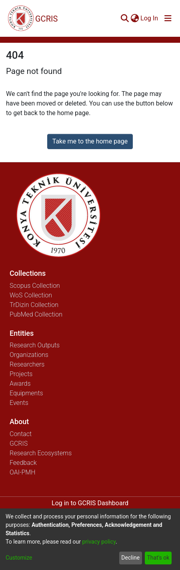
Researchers (27, 364)
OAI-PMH (23, 472)
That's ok (158, 557)
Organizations (29, 355)
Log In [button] (149, 18)
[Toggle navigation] (168, 18)
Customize (19, 557)
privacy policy (99, 541)
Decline (130, 557)
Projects (21, 374)
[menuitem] (135, 18)
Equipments (26, 393)
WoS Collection (31, 295)
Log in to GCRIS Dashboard (90, 503)
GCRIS (19, 443)
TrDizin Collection (34, 305)
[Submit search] (125, 18)
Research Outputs (35, 345)
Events (19, 403)
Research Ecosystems (41, 453)
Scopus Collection (35, 285)
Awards (20, 383)
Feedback (23, 462)
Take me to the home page (90, 141)
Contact (21, 434)
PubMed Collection (36, 314)
